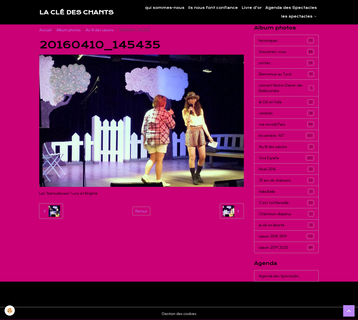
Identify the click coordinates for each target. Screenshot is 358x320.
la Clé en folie (286, 102)
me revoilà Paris (286, 124)
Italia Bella (286, 191)
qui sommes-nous (164, 8)
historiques (286, 40)
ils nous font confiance (213, 8)
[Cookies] (10, 310)
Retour (141, 211)
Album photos (68, 30)
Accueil (45, 30)
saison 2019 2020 (286, 247)
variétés (286, 113)
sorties (286, 63)
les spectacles (297, 16)
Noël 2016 (286, 169)
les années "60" (286, 135)
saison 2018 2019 (286, 236)
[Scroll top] (349, 311)
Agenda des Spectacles (291, 8)
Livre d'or (252, 8)
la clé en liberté (286, 225)
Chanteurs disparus (286, 214)
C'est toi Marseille (286, 202)
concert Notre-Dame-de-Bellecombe (286, 88)
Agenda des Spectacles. (279, 276)
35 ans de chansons (286, 180)
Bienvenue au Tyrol (286, 74)
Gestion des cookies (179, 313)
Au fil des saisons (100, 30)
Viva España (286, 158)
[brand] (76, 12)
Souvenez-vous (286, 51)
